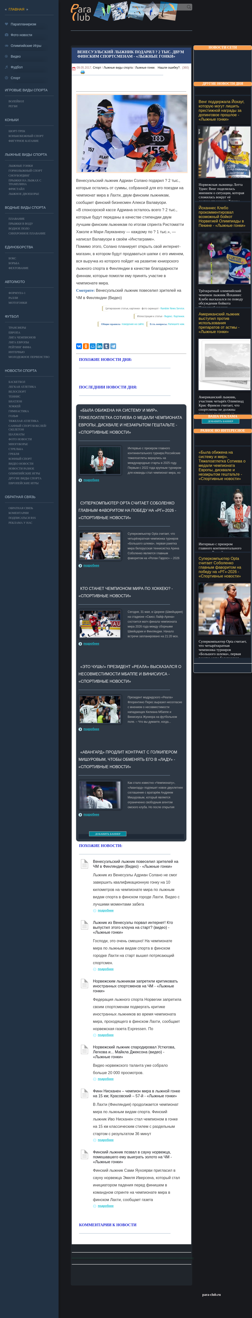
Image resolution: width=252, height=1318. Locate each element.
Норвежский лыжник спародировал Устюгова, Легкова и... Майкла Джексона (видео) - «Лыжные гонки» (134, 1052)
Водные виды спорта (25, 207)
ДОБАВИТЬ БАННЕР (220, 421)
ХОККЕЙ (14, 406)
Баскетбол (17, 382)
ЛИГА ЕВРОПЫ (19, 342)
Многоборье (18, 444)
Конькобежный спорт (26, 136)
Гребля (14, 454)
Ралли (13, 298)
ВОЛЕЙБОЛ (16, 101)
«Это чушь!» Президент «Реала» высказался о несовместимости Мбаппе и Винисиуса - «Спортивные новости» (130, 674)
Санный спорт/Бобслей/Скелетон (28, 427)
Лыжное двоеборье (24, 194)
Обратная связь (20, 497)
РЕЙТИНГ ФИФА (20, 347)
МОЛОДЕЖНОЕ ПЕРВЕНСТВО (29, 357)
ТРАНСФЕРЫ (17, 327)
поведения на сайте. (132, 324)
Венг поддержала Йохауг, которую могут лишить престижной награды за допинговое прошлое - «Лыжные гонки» (221, 110)
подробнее (91, 480)
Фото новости (20, 439)
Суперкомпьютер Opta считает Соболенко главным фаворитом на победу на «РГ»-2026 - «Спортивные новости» (220, 567)
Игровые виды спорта (26, 90)
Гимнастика (19, 411)
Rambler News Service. (173, 308)
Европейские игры (24, 483)
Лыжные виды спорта (118, 67)
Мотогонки (18, 302)
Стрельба (16, 449)
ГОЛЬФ (13, 416)
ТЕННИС (14, 396)
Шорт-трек (17, 131)
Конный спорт (20, 458)
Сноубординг (19, 175)
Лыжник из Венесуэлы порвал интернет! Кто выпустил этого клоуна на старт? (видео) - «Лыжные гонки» (133, 927)
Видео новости (21, 463)
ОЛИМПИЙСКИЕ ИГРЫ (24, 473)
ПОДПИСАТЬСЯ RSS (22, 518)
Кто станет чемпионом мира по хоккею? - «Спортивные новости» (126, 592)
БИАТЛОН (15, 401)
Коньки (12, 120)
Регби (13, 106)
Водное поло (19, 228)
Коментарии (19, 513)
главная (16, 9)
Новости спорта (21, 371)
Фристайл (16, 189)
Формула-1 (17, 293)
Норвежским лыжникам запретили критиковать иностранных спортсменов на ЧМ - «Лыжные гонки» (135, 986)
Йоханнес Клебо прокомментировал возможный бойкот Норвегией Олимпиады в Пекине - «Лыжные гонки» (222, 217)
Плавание (17, 218)
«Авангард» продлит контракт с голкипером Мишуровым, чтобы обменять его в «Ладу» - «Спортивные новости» (128, 759)
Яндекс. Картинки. (174, 316)
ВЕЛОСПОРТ (17, 391)
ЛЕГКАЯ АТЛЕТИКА (22, 386)
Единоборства (19, 247)
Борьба (14, 263)
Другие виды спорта (25, 478)
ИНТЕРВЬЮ (17, 352)
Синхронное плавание (27, 233)
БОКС (12, 258)
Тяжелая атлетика (24, 421)
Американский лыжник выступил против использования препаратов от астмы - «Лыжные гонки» (219, 323)
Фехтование (19, 268)
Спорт (97, 67)
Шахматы (17, 434)
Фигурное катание (24, 141)
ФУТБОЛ (12, 316)
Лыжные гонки (144, 67)
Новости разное (21, 468)
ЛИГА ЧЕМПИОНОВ (22, 337)
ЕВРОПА (14, 332)
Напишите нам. (176, 324)
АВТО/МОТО (15, 282)
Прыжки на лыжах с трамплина (25, 182)
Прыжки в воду (21, 223)
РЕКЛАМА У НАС (20, 522)
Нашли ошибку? (169, 67)
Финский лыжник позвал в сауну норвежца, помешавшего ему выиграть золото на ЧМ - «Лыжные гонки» (132, 1157)
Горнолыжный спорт (25, 170)
